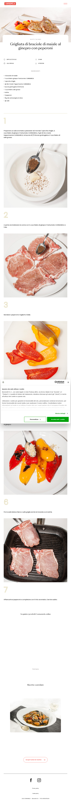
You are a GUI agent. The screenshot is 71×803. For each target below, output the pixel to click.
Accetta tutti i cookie (58, 419)
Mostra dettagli (60, 413)
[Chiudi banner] (68, 382)
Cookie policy (35, 793)
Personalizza (35, 419)
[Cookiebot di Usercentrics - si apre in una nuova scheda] (56, 382)
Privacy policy (35, 788)
